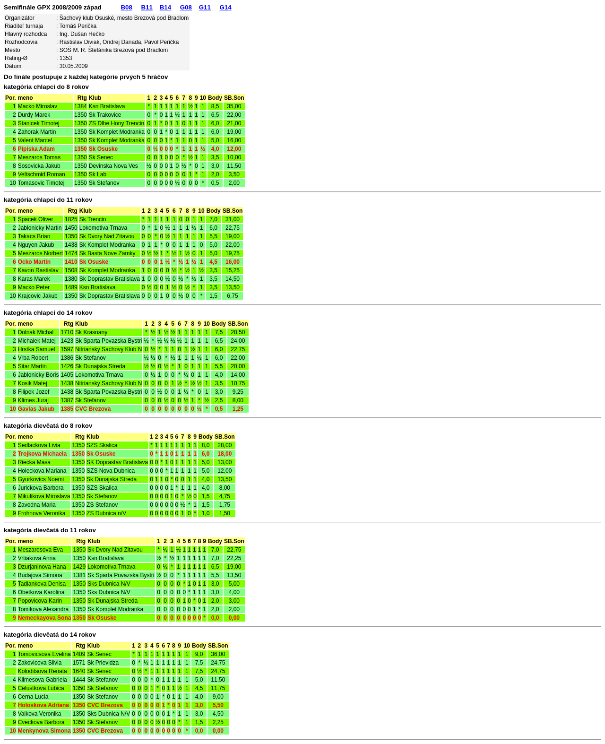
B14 (165, 7)
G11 (205, 7)
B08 (126, 7)
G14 (225, 7)
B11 (146, 7)
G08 (186, 7)
